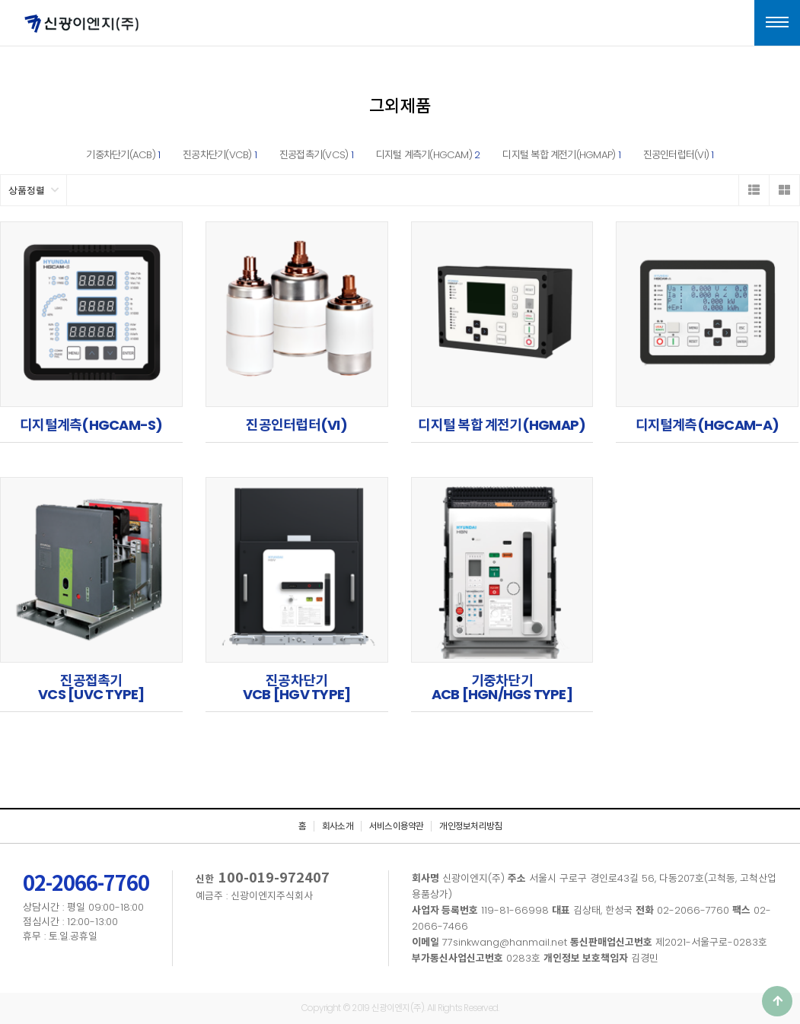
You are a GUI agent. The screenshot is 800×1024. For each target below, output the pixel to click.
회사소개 (337, 826)
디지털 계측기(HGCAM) (428, 155)
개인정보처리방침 (470, 826)
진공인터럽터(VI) (678, 155)
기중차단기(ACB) (123, 155)
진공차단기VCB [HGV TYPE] (296, 687)
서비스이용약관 (396, 826)
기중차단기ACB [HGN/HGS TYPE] (502, 687)
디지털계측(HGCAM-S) (91, 424)
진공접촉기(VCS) (316, 155)
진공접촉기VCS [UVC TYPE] (91, 687)
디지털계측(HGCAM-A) (707, 424)
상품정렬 (33, 190)
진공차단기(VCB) (220, 155)
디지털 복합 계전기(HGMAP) (561, 155)
